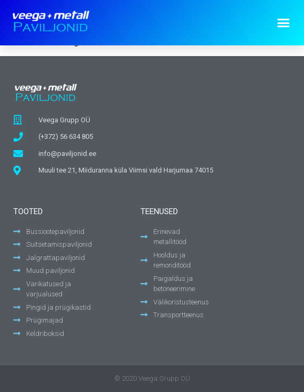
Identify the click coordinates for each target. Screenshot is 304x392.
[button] (284, 22)
